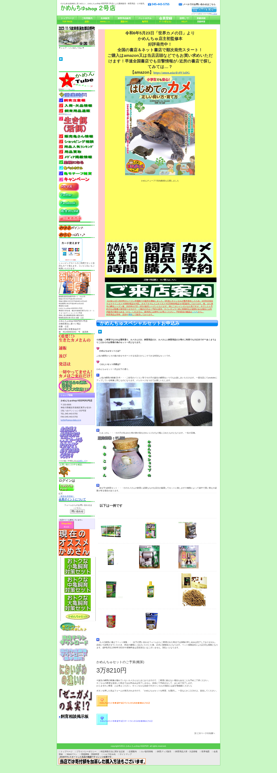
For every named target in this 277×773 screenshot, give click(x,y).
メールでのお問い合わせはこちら (199, 4)
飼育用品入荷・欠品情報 (186, 751)
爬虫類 (66, 527)
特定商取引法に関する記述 (113, 751)
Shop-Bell (66, 523)
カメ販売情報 (147, 751)
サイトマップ (126, 754)
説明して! (82, 461)
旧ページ (68, 114)
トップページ (66, 751)
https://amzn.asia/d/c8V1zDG (171, 72)
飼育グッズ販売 (164, 751)
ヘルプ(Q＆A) (109, 754)
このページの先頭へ (204, 733)
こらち (195, 312)
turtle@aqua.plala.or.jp (71, 420)
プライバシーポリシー (87, 751)
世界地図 (205, 751)
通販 (130, 314)
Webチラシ (72, 754)
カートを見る (204, 9)
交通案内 (133, 751)
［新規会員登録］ (67, 496)
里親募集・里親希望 (90, 754)
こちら (72, 89)
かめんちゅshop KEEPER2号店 (96, 9)
